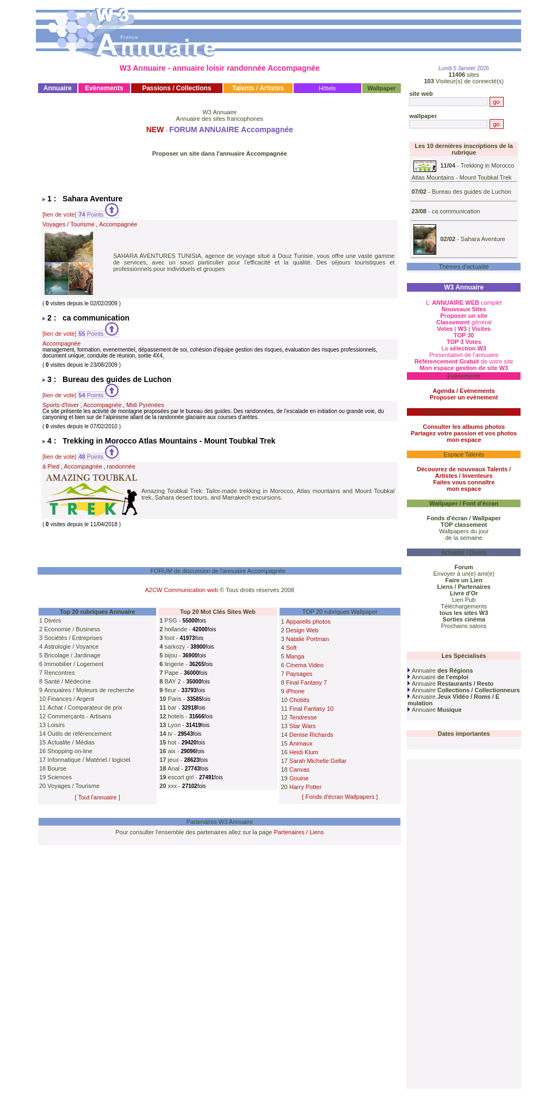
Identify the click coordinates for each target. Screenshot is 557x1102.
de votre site (463, 361)
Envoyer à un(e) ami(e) (463, 573)
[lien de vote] (59, 214)
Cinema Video (305, 665)
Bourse (56, 768)
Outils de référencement (79, 733)
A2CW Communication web (181, 590)
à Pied (50, 466)
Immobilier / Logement (73, 664)
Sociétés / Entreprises (73, 638)
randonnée (121, 466)
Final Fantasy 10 (311, 708)
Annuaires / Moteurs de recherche (89, 690)
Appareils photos (308, 621)
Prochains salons (464, 626)
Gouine (298, 778)
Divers (52, 620)
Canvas (299, 769)
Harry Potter (305, 787)
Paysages (299, 673)
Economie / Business (72, 629)
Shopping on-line (69, 751)
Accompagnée (118, 224)
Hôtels (327, 88)
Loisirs (56, 725)
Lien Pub (463, 599)
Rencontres (59, 672)
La (463, 348)
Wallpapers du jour (463, 531)
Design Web (302, 630)
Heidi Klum (303, 752)
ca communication (456, 211)
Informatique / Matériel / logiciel (88, 759)
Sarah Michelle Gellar (317, 761)
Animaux (301, 743)
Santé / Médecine (67, 681)
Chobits (299, 700)
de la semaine (463, 537)
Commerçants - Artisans (79, 716)
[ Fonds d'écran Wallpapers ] (339, 796)
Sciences (59, 777)
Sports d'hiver (60, 405)
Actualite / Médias (71, 742)
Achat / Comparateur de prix (84, 707)
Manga (295, 656)
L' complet (464, 302)
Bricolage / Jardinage (72, 655)
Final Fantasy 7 (306, 682)
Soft (291, 647)
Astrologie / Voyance (71, 646)
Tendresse (303, 717)
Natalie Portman (307, 639)
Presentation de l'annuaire (463, 355)
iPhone (295, 691)
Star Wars (302, 726)
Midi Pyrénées (145, 405)
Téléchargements (464, 606)
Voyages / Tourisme (68, 224)
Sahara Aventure (483, 239)
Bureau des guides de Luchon (471, 191)
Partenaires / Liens (299, 832)
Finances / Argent (70, 698)
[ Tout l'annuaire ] (97, 797)
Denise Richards (311, 734)
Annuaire (440, 670)
